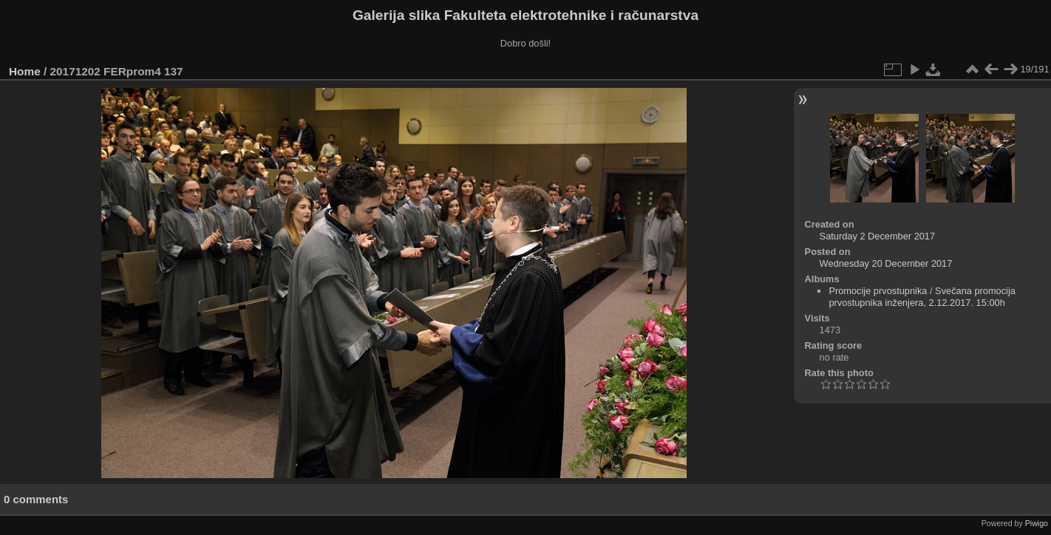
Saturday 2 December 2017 (878, 236)
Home (25, 71)
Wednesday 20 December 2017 (886, 263)
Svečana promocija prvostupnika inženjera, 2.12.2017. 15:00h (922, 296)
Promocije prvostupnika (878, 290)
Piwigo (1036, 523)
